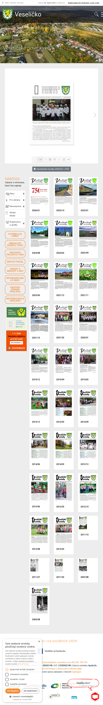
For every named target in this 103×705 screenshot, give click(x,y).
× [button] (39, 642)
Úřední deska (11, 214)
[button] (22, 696)
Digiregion (76, 672)
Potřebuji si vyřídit (15, 235)
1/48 (40, 160)
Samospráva (13, 206)
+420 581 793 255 (78, 662)
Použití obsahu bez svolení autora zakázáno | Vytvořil (47, 672)
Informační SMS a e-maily (15, 279)
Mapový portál (15, 262)
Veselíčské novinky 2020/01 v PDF (51, 169)
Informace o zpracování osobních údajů (64, 668)
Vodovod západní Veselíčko (15, 289)
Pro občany (13, 200)
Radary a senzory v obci (15, 270)
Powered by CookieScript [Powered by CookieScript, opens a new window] (22, 700)
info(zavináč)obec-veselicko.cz (54, 662)
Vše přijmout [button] (13, 691)
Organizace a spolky (13, 223)
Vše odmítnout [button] (30, 691)
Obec (10, 193)
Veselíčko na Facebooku (51, 651)
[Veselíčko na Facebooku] (2, 2)
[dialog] (22, 670)
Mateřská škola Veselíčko (15, 299)
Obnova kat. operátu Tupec (15, 244)
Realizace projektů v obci (15, 253)
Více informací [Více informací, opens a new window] (23, 664)
